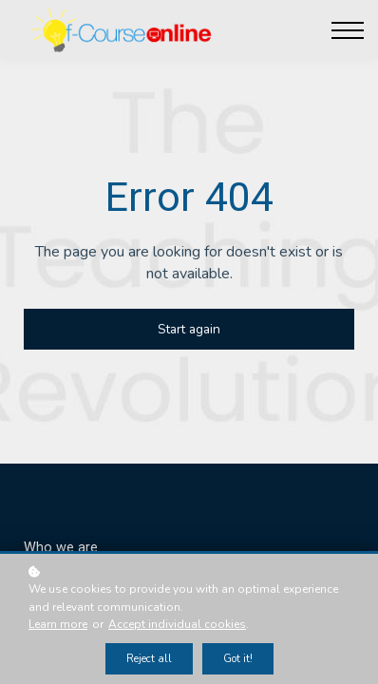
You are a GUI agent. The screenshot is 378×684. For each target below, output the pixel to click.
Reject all (149, 659)
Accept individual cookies (177, 624)
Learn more (57, 624)
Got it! (238, 659)
